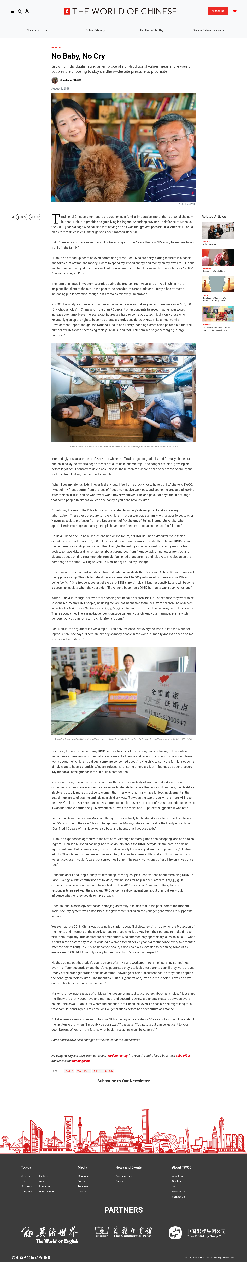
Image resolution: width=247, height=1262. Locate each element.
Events (119, 1181)
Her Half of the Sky (152, 30)
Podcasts (83, 1186)
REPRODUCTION (103, 1071)
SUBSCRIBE (218, 11)
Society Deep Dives (38, 30)
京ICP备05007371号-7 (225, 1257)
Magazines (84, 1176)
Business (26, 1186)
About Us (177, 1176)
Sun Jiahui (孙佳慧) (71, 80)
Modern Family (118, 1056)
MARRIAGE (83, 1071)
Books (81, 1181)
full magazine (81, 1061)
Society (25, 1176)
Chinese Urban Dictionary (208, 30)
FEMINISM (207, 268)
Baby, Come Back (210, 244)
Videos (82, 1191)
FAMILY (69, 1071)
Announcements (124, 1176)
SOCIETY (206, 241)
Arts (41, 1181)
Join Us (176, 1186)
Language (26, 1191)
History (43, 1176)
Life (23, 1181)
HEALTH (56, 48)
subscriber (183, 1056)
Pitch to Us (178, 1191)
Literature (44, 1186)
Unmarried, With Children (214, 271)
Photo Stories (47, 1191)
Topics (26, 1167)
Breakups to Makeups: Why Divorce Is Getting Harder (215, 299)
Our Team (177, 1181)
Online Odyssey (95, 30)
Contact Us (178, 1196)
